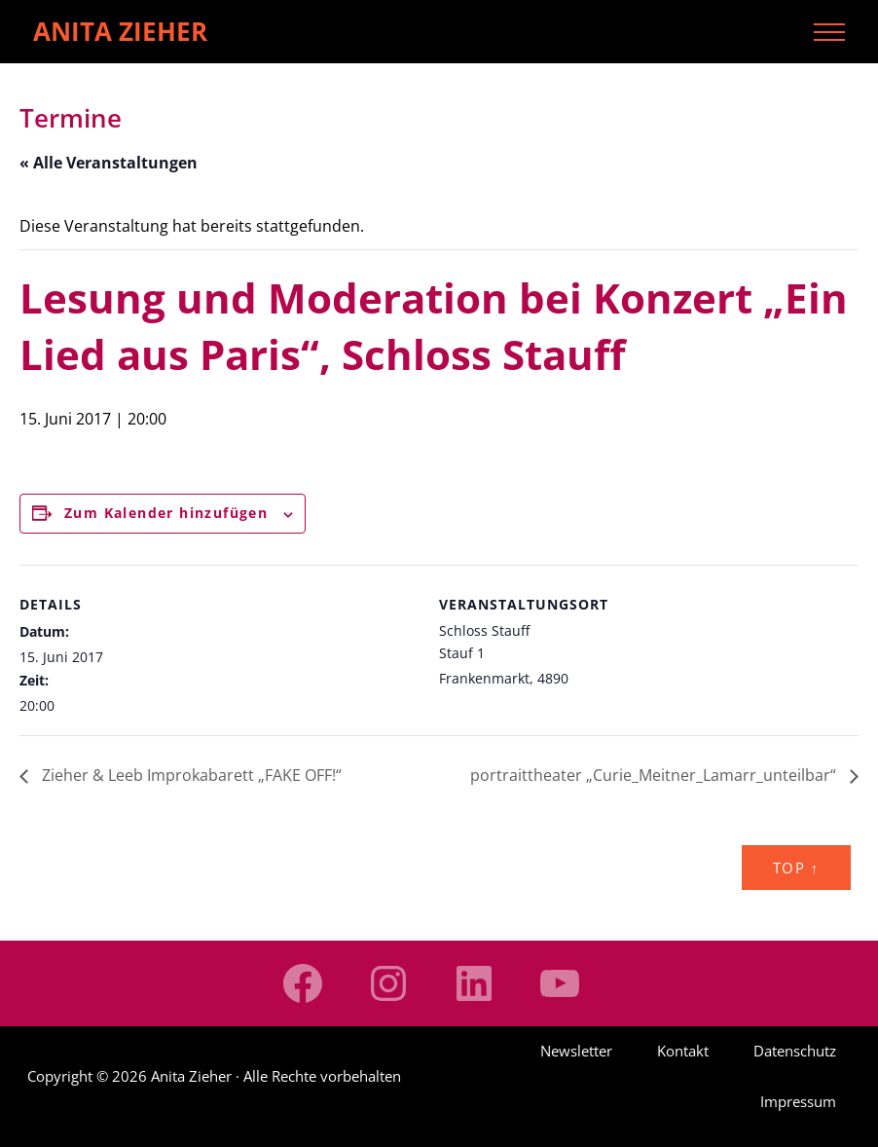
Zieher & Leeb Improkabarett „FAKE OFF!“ (190, 775)
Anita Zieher (120, 31)
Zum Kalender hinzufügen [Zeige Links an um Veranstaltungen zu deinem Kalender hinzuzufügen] (166, 512)
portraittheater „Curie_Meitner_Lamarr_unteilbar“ (655, 775)
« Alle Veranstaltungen (108, 162)
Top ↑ (796, 867)
